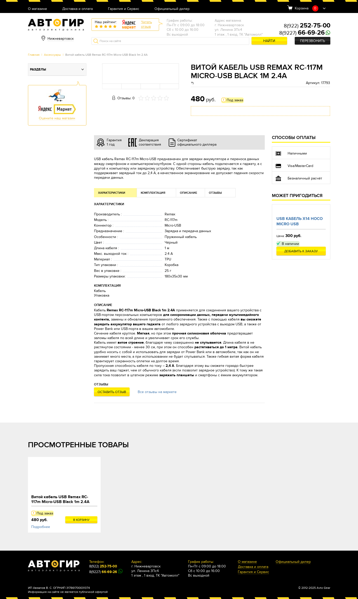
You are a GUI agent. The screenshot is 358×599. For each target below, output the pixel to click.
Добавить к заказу (301, 251)
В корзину (81, 520)
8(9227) (302, 33)
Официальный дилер (172, 9)
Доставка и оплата (77, 9)
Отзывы (215, 193)
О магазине (37, 9)
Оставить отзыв (112, 392)
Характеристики (111, 193)
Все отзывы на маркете (157, 392)
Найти (269, 41)
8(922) (307, 26)
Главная (34, 55)
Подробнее (40, 527)
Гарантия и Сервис (123, 9)
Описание (188, 193)
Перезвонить (312, 41)
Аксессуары (52, 55)
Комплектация (153, 193)
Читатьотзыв (146, 24)
